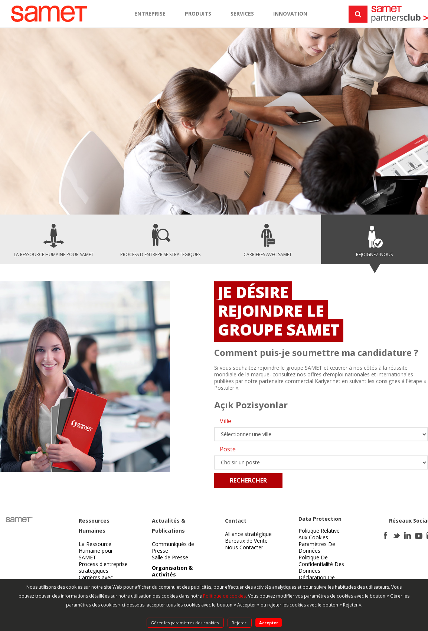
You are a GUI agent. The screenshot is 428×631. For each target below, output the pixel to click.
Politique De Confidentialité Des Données (321, 564)
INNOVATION (290, 13)
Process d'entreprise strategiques (103, 567)
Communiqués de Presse (173, 547)
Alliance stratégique (248, 533)
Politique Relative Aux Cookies (319, 534)
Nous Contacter (244, 547)
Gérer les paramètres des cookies (185, 622)
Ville (225, 421)
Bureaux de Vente (246, 540)
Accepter (268, 622)
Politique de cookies (224, 596)
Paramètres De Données (316, 547)
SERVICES (242, 13)
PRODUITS (198, 13)
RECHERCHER (248, 480)
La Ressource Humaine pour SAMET (96, 550)
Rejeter (240, 622)
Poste (228, 449)
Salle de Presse (170, 557)
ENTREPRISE (150, 13)
